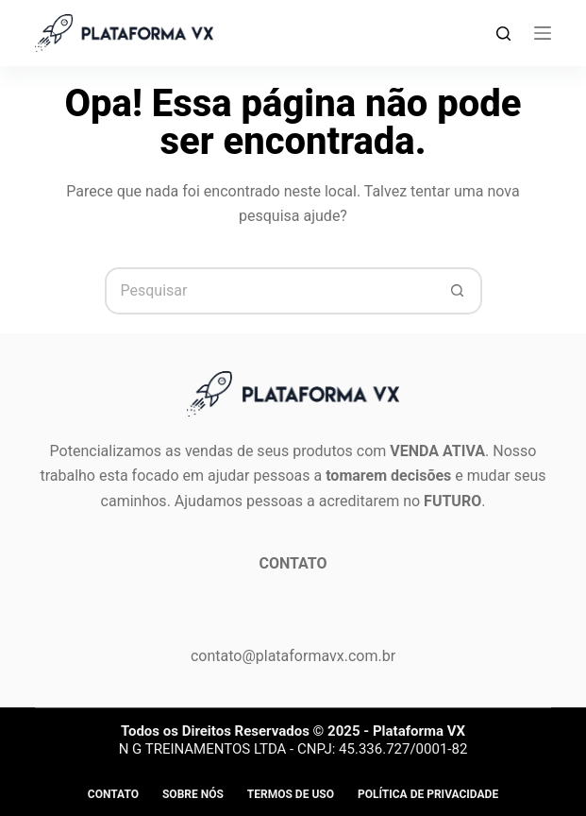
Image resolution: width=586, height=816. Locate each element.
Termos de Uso (290, 794)
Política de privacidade (428, 794)
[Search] (503, 33)
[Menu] (542, 33)
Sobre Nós (193, 794)
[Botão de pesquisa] (458, 290)
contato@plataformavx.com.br (293, 656)
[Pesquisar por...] (270, 290)
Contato (113, 794)
